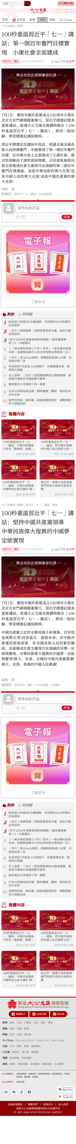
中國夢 (63, 699)
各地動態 (35, 1092)
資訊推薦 (23, 1092)
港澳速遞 (47, 1092)
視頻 (20, 26)
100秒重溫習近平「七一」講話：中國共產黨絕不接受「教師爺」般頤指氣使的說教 (19, 456)
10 (5, 410)
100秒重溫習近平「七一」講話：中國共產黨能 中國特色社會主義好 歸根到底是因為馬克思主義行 (19, 499)
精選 (26, 1056)
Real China (57, 1068)
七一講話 (33, 194)
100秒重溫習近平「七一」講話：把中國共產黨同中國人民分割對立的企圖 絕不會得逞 (57, 456)
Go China (8, 1068)
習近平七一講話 (10, 61)
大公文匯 (38, 11)
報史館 (60, 1042)
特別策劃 (26, 1086)
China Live (42, 1068)
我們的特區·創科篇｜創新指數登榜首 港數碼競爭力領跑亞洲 (39, 412)
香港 (12, 1050)
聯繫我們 (33, 1132)
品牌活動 (41, 1042)
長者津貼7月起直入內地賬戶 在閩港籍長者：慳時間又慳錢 (39, 374)
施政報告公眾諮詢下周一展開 (30, 393)
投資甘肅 (20, 1110)
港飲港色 (36, 1074)
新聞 (4, 1050)
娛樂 (26, 1074)
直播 (19, 1056)
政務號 (15, 1080)
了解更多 (38, 302)
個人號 (25, 1080)
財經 (50, 1050)
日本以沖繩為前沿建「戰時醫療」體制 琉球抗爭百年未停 (39, 402)
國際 (43, 1050)
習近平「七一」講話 (37, 519)
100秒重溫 (51, 194)
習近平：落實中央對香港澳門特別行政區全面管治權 (57, 499)
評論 (67, 217)
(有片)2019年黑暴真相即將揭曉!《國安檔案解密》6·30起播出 (40, 344)
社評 (12, 1062)
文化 (12, 1074)
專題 (20, 519)
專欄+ (13, 1092)
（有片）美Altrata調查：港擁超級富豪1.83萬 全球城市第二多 (40, 364)
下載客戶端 (67, 3)
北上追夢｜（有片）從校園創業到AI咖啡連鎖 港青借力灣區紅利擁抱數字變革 (40, 385)
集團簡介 (21, 1042)
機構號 (35, 1080)
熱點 (12, 1056)
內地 (19, 1050)
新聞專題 (14, 1086)
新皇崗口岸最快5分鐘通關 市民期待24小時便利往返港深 (39, 324)
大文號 (6, 1080)
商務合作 (48, 1132)
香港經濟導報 (44, 1102)
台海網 (35, 1105)
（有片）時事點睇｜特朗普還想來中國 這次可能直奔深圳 (39, 334)
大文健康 (59, 1092)
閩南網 (27, 1105)
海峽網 (19, 1105)
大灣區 (27, 1050)
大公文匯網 (8, 26)
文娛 (4, 1074)
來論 (19, 1062)
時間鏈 (29, 314)
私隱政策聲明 (15, 1132)
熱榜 (11, 314)
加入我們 (63, 1132)
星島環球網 (57, 1102)
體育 (19, 1074)
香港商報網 (21, 1102)
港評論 (27, 1062)
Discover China (25, 1068)
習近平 (19, 194)
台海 (35, 1050)
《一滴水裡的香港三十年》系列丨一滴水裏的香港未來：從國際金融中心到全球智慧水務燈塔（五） (39, 355)
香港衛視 (32, 1102)
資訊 (4, 1092)
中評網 (66, 1102)
